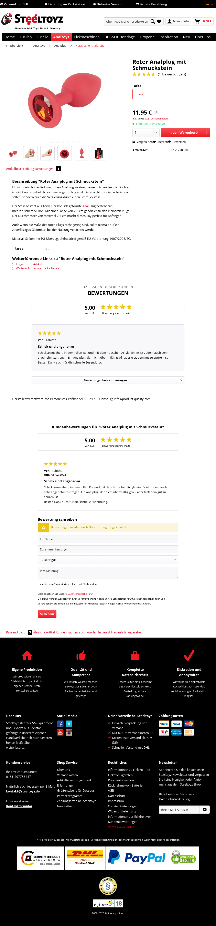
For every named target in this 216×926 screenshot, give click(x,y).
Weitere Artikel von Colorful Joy (36, 268)
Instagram (69, 732)
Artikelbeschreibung (20, 169)
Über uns (63, 770)
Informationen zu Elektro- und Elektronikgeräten (129, 772)
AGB (111, 790)
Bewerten (177, 142)
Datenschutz (116, 796)
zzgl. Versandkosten (156, 118)
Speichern (47, 614)
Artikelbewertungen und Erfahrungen (74, 782)
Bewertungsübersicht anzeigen (133, 379)
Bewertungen (48, 169)
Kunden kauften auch (71, 632)
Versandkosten (67, 775)
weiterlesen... (15, 747)
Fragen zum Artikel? (27, 264)
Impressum (116, 801)
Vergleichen (142, 142)
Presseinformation (121, 780)
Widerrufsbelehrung (122, 811)
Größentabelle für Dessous (76, 790)
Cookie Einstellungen (122, 806)
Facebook (60, 723)
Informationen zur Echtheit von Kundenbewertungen (130, 819)
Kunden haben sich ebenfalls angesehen (114, 632)
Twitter (69, 723)
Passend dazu (19, 632)
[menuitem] (130, 23)
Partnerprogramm (70, 796)
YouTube (60, 732)
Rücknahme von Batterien (126, 785)
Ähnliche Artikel (44, 632)
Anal (86, 206)
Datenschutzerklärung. (80, 594)
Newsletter (64, 806)
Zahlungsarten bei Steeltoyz (76, 801)
